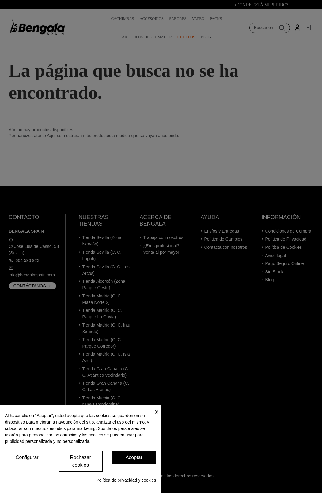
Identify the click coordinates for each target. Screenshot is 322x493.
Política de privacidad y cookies (126, 480)
